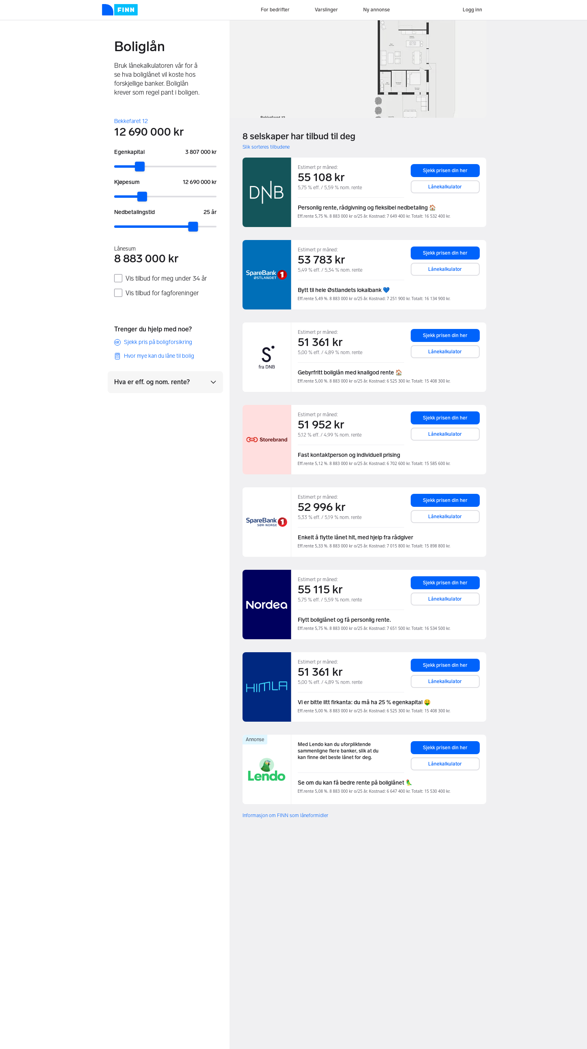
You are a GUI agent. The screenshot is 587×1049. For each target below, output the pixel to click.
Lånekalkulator (445, 187)
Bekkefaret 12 (131, 121)
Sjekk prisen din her (445, 170)
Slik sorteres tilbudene (266, 147)
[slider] (140, 166)
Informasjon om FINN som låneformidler (285, 815)
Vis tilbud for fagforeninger (162, 293)
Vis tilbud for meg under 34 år (166, 278)
